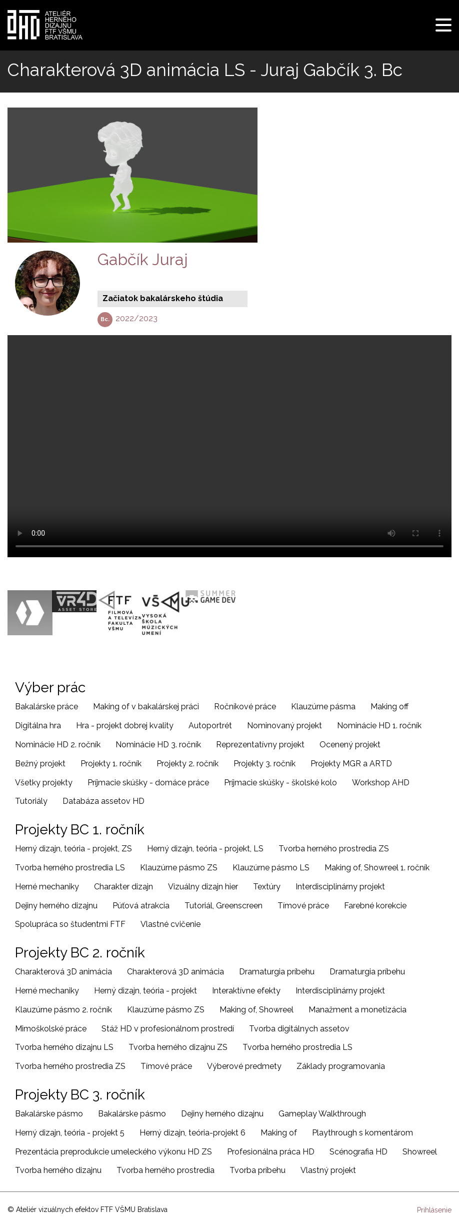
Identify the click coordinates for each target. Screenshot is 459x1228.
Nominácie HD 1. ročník (379, 725)
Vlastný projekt (328, 1170)
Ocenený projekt (350, 744)
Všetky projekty (43, 782)
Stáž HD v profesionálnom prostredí (168, 1028)
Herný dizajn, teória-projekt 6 (193, 1132)
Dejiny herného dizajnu (56, 905)
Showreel (419, 1151)
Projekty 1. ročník (111, 763)
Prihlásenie (434, 1210)
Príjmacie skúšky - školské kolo (280, 782)
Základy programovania (340, 1066)
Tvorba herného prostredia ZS (333, 848)
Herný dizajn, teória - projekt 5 (69, 1132)
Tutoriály (31, 801)
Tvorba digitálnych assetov (299, 1028)
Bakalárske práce (46, 706)
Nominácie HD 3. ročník (158, 744)
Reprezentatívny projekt (260, 744)
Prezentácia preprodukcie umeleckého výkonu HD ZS (113, 1151)
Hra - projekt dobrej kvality (125, 725)
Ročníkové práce (245, 706)
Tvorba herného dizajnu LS (64, 1047)
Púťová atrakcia (141, 905)
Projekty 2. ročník (187, 763)
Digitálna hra (38, 725)
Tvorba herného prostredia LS (70, 867)
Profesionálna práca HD (270, 1151)
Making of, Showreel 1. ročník (377, 867)
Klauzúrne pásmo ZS (179, 867)
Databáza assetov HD (103, 801)
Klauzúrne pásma (323, 706)
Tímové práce (303, 905)
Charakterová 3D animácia (63, 971)
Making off (389, 706)
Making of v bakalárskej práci (146, 706)
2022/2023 (137, 318)
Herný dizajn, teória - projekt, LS (205, 848)
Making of (278, 1132)
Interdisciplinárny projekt (340, 886)
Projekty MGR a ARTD (351, 763)
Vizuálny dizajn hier (203, 886)
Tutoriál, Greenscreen (223, 905)
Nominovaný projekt (284, 725)
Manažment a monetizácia (357, 1009)
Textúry (266, 886)
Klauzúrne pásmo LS (271, 867)
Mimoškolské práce (50, 1028)
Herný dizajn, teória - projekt (145, 990)
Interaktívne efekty (246, 990)
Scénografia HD (359, 1151)
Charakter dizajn (123, 886)
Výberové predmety (244, 1066)
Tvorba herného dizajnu (58, 1170)
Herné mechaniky (47, 886)
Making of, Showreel (257, 1009)
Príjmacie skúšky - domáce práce (148, 782)
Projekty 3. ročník (265, 763)
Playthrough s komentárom (362, 1132)
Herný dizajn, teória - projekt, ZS (73, 848)
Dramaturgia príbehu (276, 971)
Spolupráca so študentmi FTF (70, 924)
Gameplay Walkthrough (322, 1113)
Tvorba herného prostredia (165, 1170)
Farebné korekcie (375, 905)
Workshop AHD (381, 782)
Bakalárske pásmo (49, 1113)
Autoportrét (210, 725)
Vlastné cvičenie (170, 924)
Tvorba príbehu (258, 1170)
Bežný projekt (40, 763)
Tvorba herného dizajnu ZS (178, 1047)
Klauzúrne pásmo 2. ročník (63, 1009)
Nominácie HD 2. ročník (57, 744)
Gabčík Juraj (143, 259)
